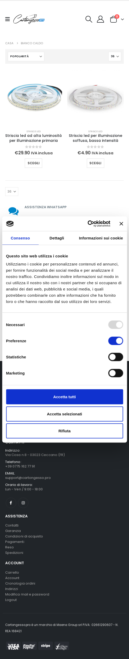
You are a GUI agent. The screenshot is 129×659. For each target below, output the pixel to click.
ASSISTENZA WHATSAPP (45, 207)
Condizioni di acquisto (24, 536)
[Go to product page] (33, 97)
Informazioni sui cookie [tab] (101, 238)
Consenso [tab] (20, 238)
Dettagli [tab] (57, 238)
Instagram (23, 503)
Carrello (12, 572)
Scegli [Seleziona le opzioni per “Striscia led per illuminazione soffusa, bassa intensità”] (95, 163)
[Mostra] (114, 56)
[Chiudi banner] (121, 223)
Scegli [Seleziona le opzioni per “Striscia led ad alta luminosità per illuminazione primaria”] (34, 163)
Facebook (11, 503)
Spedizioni (14, 552)
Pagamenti (14, 541)
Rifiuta (64, 431)
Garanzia (13, 530)
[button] (89, 19)
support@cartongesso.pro (28, 477)
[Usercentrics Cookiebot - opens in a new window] (87, 223)
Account (12, 577)
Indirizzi (11, 588)
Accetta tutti (64, 397)
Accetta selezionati (64, 413)
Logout (11, 599)
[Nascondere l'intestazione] (29, 19)
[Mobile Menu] (9, 19)
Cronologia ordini (20, 583)
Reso (9, 547)
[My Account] (100, 19)
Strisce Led (34, 131)
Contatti (12, 525)
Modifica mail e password (27, 594)
